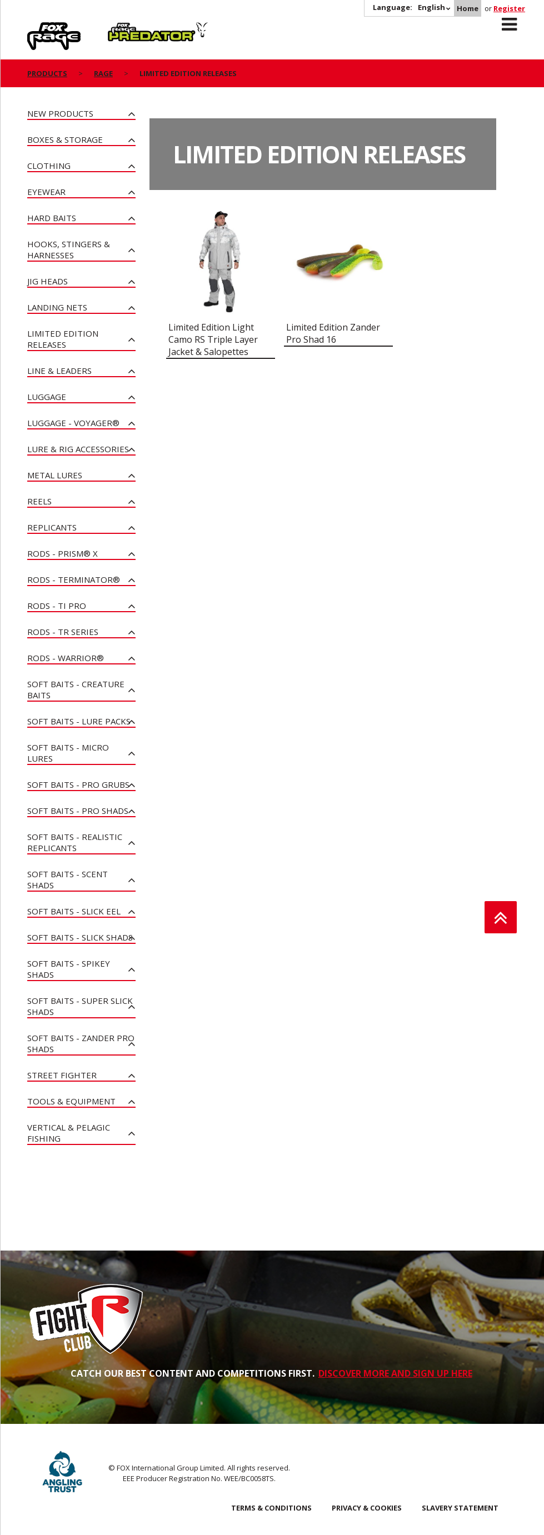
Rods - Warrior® (65, 657)
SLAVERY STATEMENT (460, 1508)
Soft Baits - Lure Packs (79, 721)
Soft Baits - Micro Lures (68, 753)
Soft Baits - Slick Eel (74, 911)
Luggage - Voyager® (73, 422)
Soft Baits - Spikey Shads (68, 969)
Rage (37, 28)
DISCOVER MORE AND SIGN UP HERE (395, 1373)
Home (467, 8)
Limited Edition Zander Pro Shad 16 (333, 333)
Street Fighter (62, 1075)
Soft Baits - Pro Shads (77, 810)
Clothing (49, 165)
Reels (39, 501)
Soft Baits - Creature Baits (75, 689)
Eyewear (46, 191)
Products (47, 73)
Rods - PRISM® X (62, 553)
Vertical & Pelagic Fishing (68, 1133)
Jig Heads (47, 281)
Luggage (46, 396)
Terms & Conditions (271, 1508)
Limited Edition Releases (62, 339)
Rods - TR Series (62, 631)
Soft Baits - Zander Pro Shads (80, 1043)
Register (509, 8)
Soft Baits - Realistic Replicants (74, 842)
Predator (126, 28)
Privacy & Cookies (367, 1508)
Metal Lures (54, 475)
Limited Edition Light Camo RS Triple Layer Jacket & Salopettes (213, 339)
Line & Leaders (59, 370)
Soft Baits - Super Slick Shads (80, 1006)
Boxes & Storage (65, 139)
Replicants (52, 527)
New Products (60, 113)
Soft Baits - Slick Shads (80, 937)
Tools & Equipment (71, 1101)
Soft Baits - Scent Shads (67, 879)
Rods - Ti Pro (56, 605)
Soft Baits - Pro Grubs (78, 784)
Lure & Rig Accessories (78, 448)
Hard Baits (51, 217)
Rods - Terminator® (73, 579)
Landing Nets (57, 307)
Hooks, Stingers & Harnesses (68, 249)
